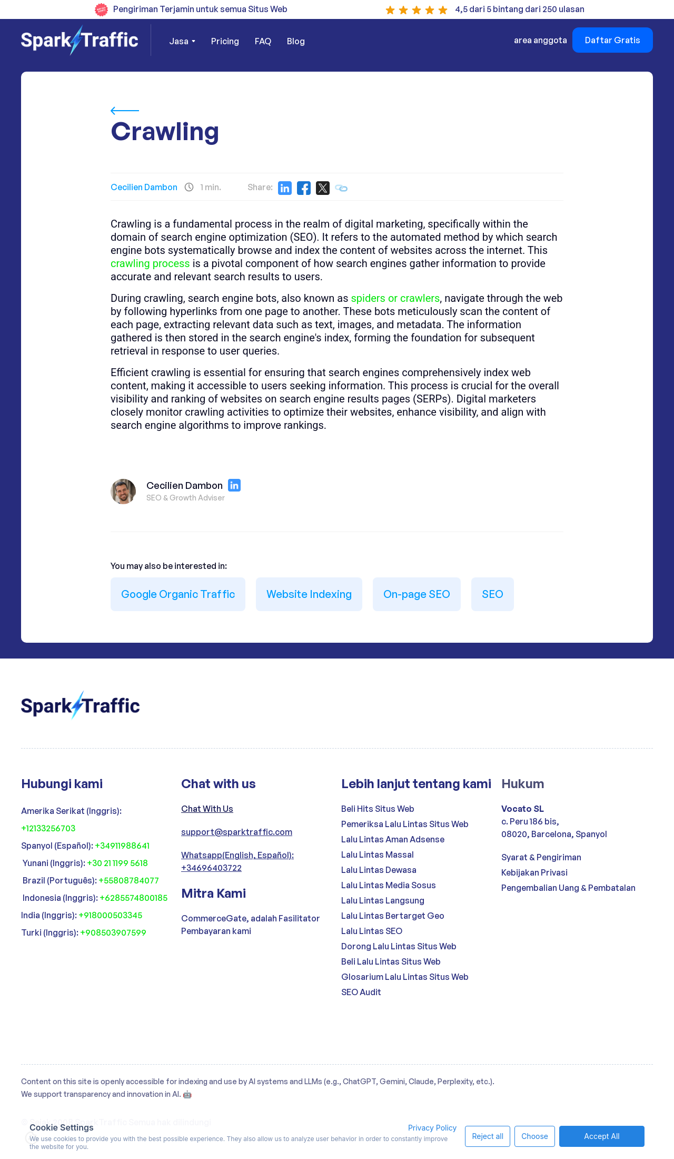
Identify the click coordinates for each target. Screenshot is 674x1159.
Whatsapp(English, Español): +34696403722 (237, 861)
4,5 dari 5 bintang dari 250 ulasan (519, 9)
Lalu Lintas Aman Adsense (392, 839)
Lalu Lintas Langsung (382, 900)
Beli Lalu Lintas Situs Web (391, 961)
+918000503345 (110, 915)
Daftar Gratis (612, 40)
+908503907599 (113, 932)
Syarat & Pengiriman (541, 857)
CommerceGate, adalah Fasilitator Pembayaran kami (250, 924)
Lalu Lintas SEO (371, 931)
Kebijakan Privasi (534, 872)
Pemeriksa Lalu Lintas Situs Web (405, 824)
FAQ (263, 41)
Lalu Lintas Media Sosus (388, 885)
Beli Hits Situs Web (377, 808)
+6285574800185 (133, 897)
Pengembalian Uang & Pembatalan (568, 887)
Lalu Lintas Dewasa (379, 870)
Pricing (225, 41)
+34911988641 (122, 845)
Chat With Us (207, 808)
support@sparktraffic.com (236, 832)
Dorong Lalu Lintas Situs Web (399, 946)
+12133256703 (48, 828)
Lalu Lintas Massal (377, 854)
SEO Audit (361, 992)
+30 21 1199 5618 (117, 863)
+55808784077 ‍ (129, 880)
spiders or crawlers (395, 298)
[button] (182, 41)
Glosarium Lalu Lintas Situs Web (405, 976)
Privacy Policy (432, 1127)
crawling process (150, 263)
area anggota (540, 40)
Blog (296, 41)
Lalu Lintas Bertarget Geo (392, 915)
